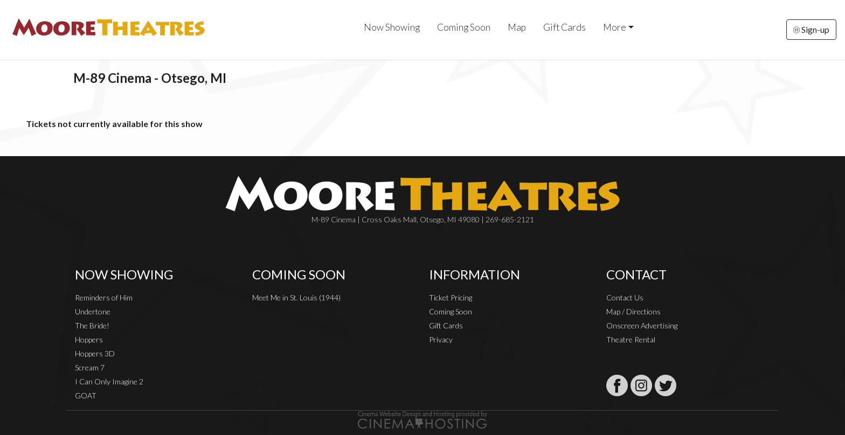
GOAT (85, 395)
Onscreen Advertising (641, 325)
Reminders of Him (104, 297)
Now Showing (392, 27)
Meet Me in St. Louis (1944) (296, 297)
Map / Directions (633, 311)
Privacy (441, 339)
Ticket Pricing (450, 297)
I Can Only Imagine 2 (109, 381)
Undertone (92, 311)
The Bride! (92, 325)
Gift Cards (564, 27)
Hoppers (89, 339)
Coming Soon (463, 27)
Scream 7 (90, 367)
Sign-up (811, 29)
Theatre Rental (630, 339)
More (614, 27)
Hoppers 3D (95, 353)
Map (517, 27)
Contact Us (624, 297)
